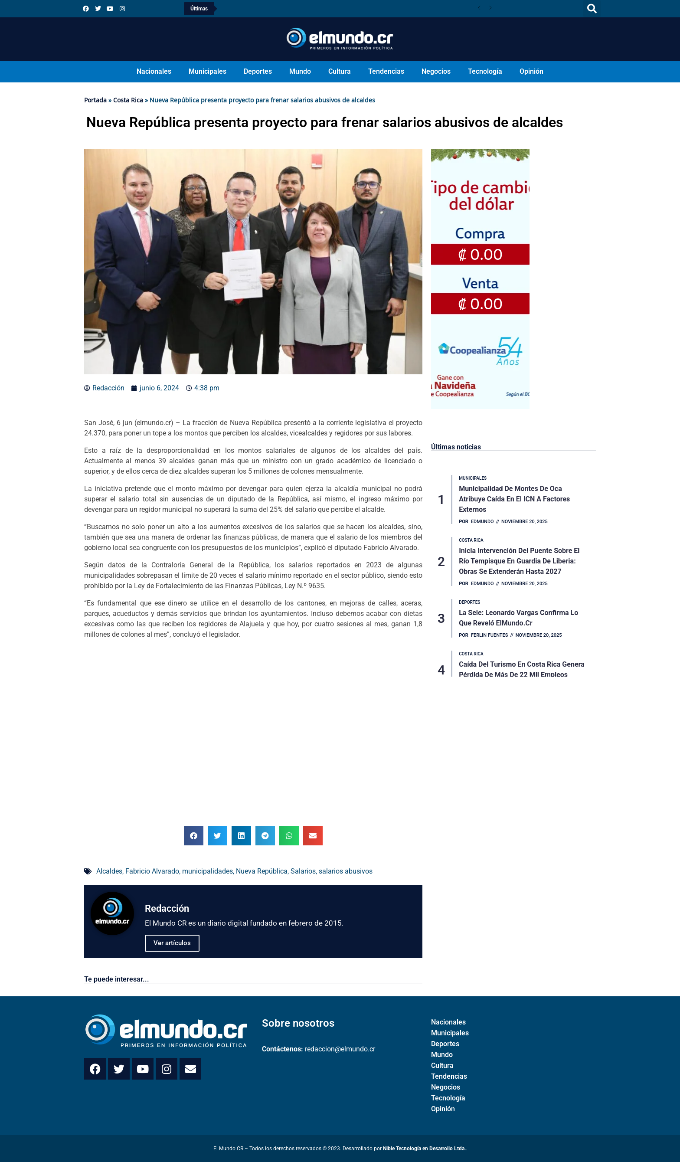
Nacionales (154, 71)
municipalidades (207, 871)
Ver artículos (172, 943)
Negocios (436, 71)
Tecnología (485, 71)
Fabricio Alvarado (152, 871)
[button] (592, 8)
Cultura (339, 71)
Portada (95, 100)
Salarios (303, 871)
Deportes (258, 71)
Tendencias (386, 71)
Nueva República (262, 871)
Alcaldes (109, 871)
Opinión (531, 71)
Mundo (300, 71)
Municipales (207, 71)
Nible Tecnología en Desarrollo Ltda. (424, 1149)
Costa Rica (128, 100)
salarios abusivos (346, 871)
